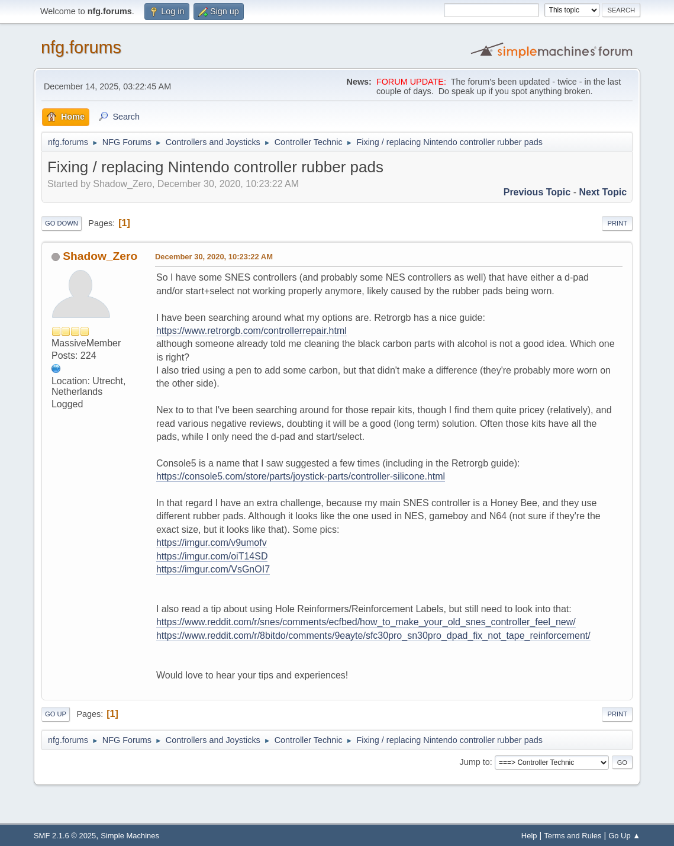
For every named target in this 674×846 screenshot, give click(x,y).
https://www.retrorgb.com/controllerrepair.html (251, 331)
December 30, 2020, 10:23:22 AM (214, 256)
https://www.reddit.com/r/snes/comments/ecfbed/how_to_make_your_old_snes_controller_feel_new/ (366, 622)
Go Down (61, 223)
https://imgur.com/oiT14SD (212, 556)
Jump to (474, 762)
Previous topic (537, 192)
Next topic (603, 192)
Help (529, 835)
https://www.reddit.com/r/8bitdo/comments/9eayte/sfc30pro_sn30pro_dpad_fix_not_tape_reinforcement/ (373, 636)
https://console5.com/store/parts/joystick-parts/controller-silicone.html (300, 476)
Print (617, 223)
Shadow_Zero (100, 256)
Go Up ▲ (624, 835)
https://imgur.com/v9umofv (211, 543)
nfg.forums (81, 47)
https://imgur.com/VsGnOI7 (213, 569)
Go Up (55, 714)
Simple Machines (130, 835)
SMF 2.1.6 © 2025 (65, 835)
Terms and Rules (572, 835)
